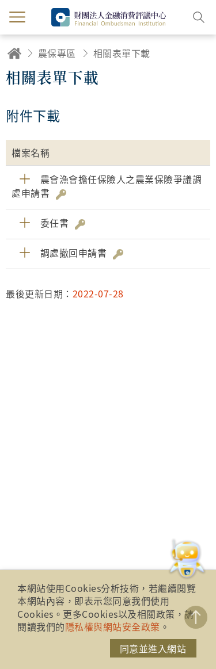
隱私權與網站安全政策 (112, 626)
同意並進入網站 (153, 648)
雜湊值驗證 (61, 194)
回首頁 (14, 53)
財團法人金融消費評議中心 (108, 17)
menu (17, 17)
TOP (195, 617)
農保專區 (57, 53)
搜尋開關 (198, 17)
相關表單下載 (121, 53)
